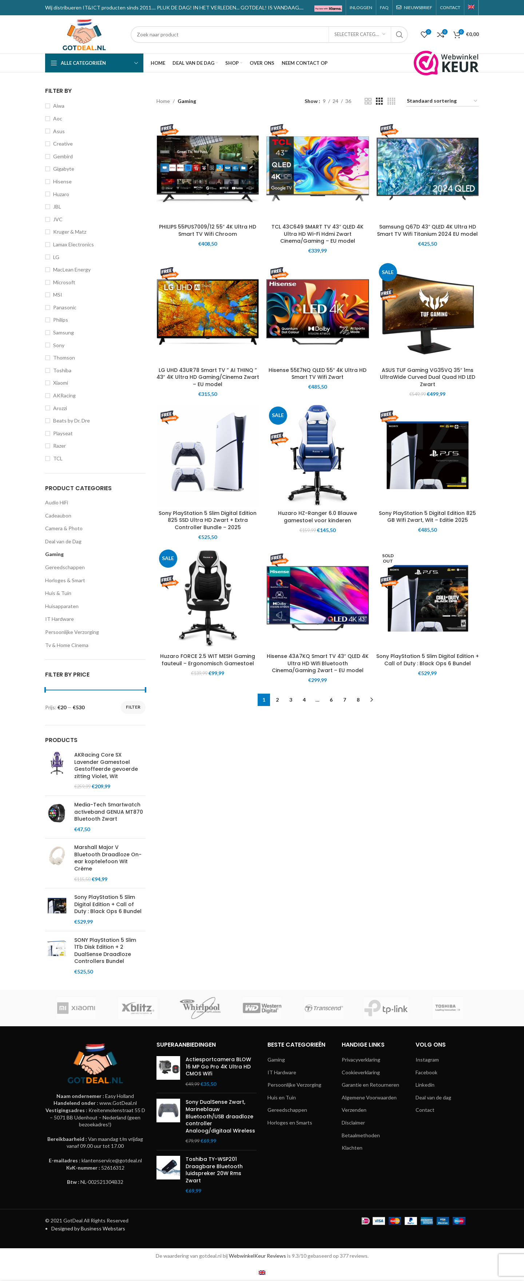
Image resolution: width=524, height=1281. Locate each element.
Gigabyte (63, 169)
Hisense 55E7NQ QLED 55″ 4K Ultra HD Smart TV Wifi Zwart (317, 373)
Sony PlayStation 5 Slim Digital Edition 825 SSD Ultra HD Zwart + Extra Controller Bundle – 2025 (208, 520)
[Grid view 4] (391, 101)
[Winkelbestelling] (442, 101)
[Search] (269, 34)
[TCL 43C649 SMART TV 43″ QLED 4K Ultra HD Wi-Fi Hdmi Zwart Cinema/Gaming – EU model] (317, 169)
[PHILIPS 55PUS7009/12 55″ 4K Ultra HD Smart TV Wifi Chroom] (207, 169)
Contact (425, 1110)
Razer (59, 446)
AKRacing (64, 395)
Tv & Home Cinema (66, 645)
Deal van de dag (433, 1097)
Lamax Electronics (73, 244)
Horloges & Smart (65, 580)
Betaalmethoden (361, 1135)
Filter (133, 707)
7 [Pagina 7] (344, 700)
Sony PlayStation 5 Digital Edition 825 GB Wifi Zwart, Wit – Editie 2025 (427, 516)
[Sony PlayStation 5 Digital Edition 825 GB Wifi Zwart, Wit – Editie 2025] (427, 455)
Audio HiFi (56, 502)
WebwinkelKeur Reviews (257, 1256)
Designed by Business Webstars (88, 1228)
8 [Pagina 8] (358, 700)
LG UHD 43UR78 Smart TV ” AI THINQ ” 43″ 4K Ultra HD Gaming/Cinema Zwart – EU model (207, 377)
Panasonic (64, 307)
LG (56, 257)
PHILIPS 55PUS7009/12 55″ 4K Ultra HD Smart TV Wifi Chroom (207, 230)
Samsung (63, 332)
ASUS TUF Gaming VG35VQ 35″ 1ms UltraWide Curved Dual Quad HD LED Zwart (427, 377)
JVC (58, 219)
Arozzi (60, 408)
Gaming (54, 554)
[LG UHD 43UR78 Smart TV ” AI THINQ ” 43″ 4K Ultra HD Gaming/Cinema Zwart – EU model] (207, 312)
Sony (58, 345)
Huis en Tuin (281, 1097)
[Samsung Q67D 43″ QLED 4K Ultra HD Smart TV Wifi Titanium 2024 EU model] (427, 169)
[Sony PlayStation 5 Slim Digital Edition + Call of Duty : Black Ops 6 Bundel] (427, 598)
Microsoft (64, 282)
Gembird (63, 156)
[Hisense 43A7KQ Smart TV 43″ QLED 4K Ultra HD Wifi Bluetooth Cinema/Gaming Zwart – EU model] (317, 598)
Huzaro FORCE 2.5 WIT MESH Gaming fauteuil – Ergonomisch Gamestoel (207, 660)
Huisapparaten (62, 606)
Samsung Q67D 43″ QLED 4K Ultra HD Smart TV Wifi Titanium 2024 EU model (427, 230)
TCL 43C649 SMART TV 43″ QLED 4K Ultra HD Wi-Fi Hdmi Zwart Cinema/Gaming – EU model (317, 234)
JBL (57, 206)
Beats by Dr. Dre (71, 420)
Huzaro (61, 194)
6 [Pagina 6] (331, 700)
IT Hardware (59, 619)
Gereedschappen (65, 567)
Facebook (426, 1072)
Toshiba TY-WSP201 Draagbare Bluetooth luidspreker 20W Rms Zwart (214, 1170)
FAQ (384, 7)
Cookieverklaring (361, 1072)
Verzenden (354, 1110)
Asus (59, 131)
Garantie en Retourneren (370, 1085)
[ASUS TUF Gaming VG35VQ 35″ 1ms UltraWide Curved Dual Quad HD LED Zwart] (427, 312)
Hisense (62, 181)
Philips (60, 320)
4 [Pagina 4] (304, 700)
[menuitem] (471, 7)
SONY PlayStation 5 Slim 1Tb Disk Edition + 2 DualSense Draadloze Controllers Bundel (105, 951)
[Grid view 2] (368, 101)
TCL (58, 458)
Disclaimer (353, 1122)
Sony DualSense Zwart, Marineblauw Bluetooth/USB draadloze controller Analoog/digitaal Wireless (220, 1116)
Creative (63, 143)
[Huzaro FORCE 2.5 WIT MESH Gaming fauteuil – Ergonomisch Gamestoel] (207, 598)
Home (163, 101)
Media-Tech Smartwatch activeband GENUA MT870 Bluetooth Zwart (108, 811)
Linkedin (425, 1085)
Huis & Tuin (58, 593)
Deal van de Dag (63, 541)
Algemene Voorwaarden (369, 1097)
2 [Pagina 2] (277, 700)
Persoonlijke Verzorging (72, 632)
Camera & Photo (64, 528)
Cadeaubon (58, 515)
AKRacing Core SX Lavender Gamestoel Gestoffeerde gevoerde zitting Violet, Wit (106, 765)
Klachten (352, 1148)
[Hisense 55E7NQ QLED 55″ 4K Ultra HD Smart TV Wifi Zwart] (317, 312)
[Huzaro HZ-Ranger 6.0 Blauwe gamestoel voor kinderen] (317, 455)
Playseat (63, 433)
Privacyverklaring (361, 1059)
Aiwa (58, 106)
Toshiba (62, 370)
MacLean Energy (72, 269)
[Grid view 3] (379, 101)
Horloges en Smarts (289, 1122)
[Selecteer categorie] (360, 34)
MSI (57, 295)
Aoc (57, 118)
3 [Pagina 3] (290, 700)
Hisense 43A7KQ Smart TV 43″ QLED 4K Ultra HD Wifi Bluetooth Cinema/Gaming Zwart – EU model (318, 663)
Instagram (427, 1059)
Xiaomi (60, 383)
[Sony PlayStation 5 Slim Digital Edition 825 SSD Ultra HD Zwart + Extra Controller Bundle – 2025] (207, 455)
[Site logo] (84, 34)
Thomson (64, 357)
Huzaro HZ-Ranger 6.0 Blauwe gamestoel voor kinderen (317, 516)
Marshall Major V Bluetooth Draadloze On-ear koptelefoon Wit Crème (108, 858)
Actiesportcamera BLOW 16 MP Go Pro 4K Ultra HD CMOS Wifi (218, 1066)
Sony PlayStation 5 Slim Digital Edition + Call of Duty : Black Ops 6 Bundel (108, 904)
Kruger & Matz (69, 232)
